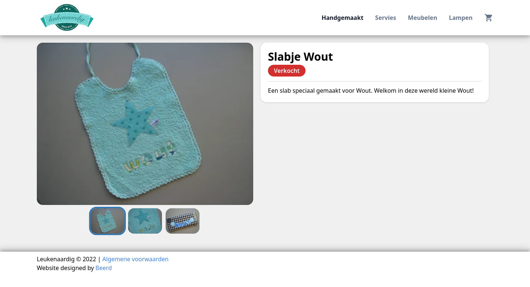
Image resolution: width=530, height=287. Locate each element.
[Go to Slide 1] (107, 221)
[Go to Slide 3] (182, 221)
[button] (145, 124)
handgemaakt (343, 18)
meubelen (422, 18)
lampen (461, 18)
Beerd (103, 268)
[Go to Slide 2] (145, 221)
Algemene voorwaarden (135, 259)
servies (385, 18)
